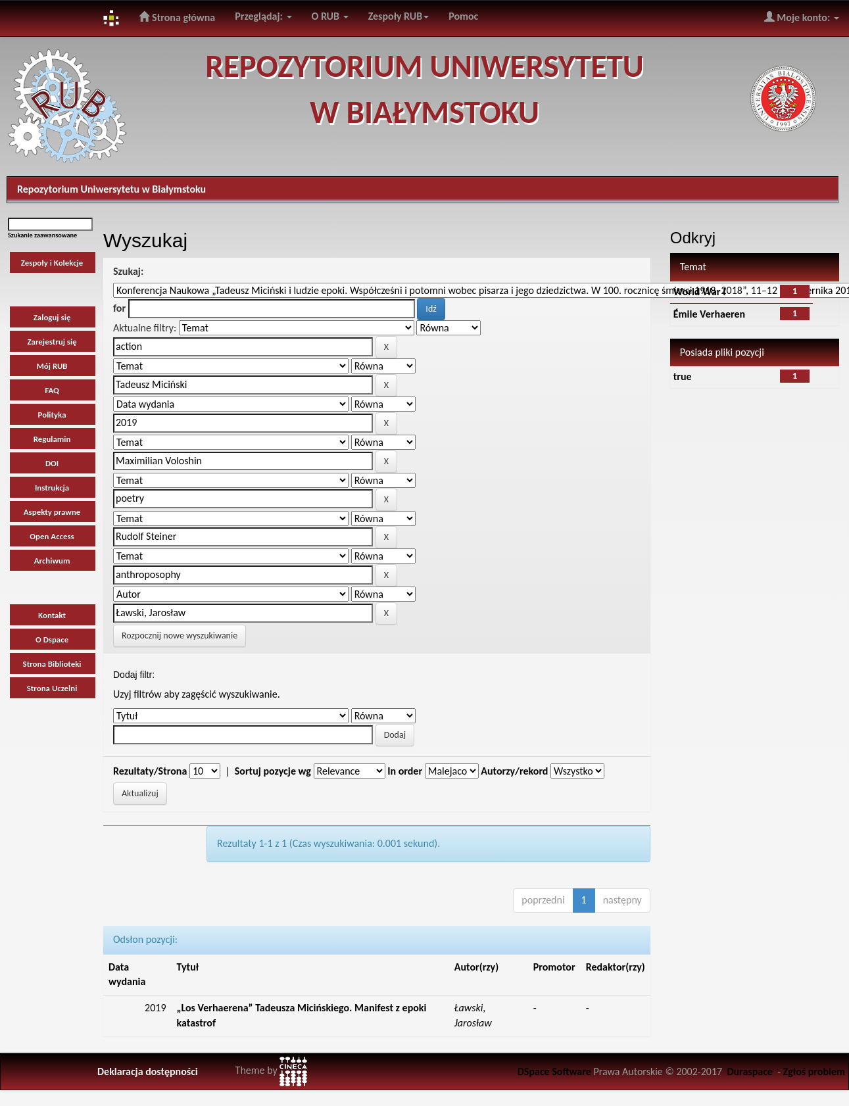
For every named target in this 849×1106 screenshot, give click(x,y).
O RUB (330, 16)
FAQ (52, 390)
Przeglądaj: (263, 16)
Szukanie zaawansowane (42, 235)
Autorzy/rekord (514, 771)
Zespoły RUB (398, 16)
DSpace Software (554, 1071)
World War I (699, 291)
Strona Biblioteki (52, 664)
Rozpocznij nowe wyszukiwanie (179, 635)
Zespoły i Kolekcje (52, 263)
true (682, 376)
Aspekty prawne (52, 512)
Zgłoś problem (814, 1071)
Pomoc (463, 16)
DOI (52, 463)
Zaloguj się (52, 317)
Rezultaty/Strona (150, 771)
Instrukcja (52, 488)
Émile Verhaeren (709, 314)
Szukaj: (128, 271)
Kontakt (52, 615)
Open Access (52, 536)
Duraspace (750, 1071)
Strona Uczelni (52, 688)
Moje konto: (801, 17)
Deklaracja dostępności (147, 1071)
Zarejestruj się (51, 342)
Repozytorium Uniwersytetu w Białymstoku (111, 189)
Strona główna (177, 17)
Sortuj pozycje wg (273, 771)
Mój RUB (52, 366)
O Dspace (52, 639)
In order (404, 771)
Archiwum (52, 560)
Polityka (52, 415)
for (119, 308)
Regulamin (52, 439)
